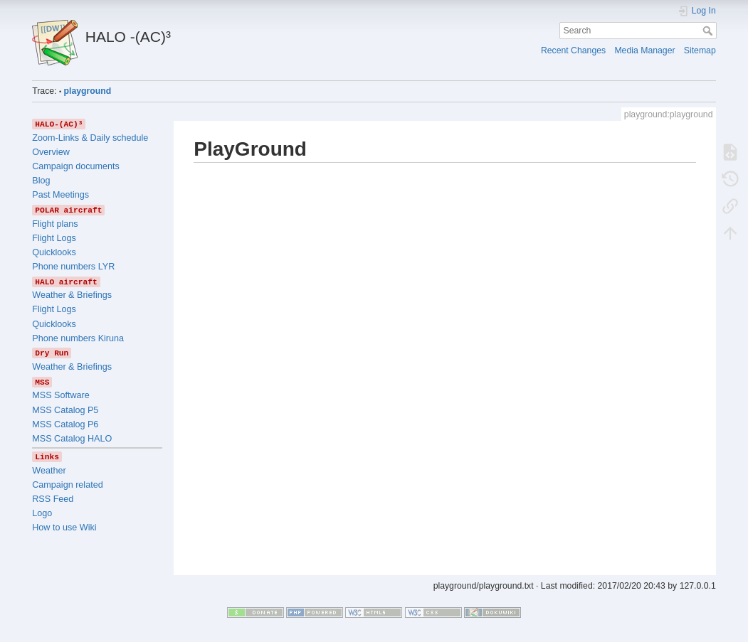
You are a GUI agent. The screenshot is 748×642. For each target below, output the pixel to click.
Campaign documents (76, 166)
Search (709, 31)
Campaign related (67, 485)
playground (88, 91)
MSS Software (61, 395)
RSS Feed (52, 499)
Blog (41, 181)
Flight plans (55, 224)
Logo (42, 513)
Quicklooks (54, 252)
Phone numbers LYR (73, 267)
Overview (50, 152)
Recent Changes (573, 50)
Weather (48, 471)
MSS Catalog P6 (65, 424)
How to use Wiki (64, 528)
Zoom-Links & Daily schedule (90, 138)
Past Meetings (60, 195)
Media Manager (644, 50)
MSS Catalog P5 (65, 410)
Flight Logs (54, 238)
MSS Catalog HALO (72, 439)
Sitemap (700, 50)
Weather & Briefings (72, 295)
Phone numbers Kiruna (78, 338)
